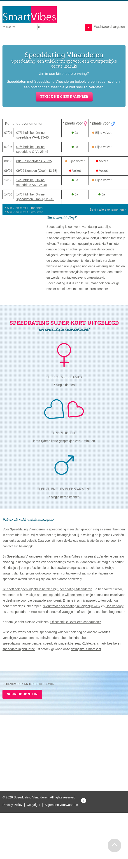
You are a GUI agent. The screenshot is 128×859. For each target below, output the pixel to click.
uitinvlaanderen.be (53, 638)
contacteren (69, 573)
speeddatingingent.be (58, 643)
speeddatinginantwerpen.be (21, 643)
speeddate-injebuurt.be (18, 649)
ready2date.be (85, 643)
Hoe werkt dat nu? (44, 612)
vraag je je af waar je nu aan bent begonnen (92, 612)
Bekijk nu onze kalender (64, 96)
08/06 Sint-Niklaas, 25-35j (34, 161)
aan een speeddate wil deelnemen (61, 595)
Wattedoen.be (28, 638)
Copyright (33, 805)
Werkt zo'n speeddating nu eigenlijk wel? (71, 606)
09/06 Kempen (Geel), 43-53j (36, 170)
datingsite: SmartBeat (86, 649)
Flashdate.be (76, 638)
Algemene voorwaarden (61, 805)
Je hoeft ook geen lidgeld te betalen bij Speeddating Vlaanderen (47, 589)
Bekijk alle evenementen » (108, 209)
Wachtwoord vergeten (109, 26)
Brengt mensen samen (25, 26)
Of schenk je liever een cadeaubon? (75, 622)
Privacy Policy (12, 805)
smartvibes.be (107, 643)
